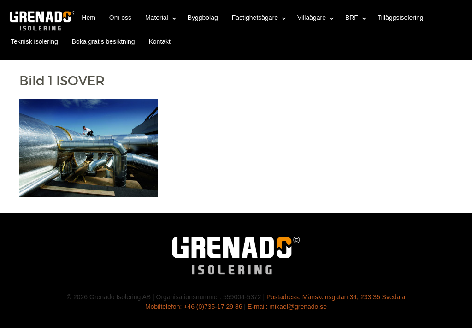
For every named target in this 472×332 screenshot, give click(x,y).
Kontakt (159, 41)
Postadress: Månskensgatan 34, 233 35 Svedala (335, 297)
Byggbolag (203, 17)
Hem (88, 17)
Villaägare (311, 17)
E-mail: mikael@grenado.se (287, 306)
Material (156, 17)
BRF (351, 17)
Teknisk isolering (34, 41)
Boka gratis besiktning (103, 41)
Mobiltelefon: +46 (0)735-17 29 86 (193, 306)
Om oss (120, 17)
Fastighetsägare (255, 17)
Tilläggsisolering (401, 17)
